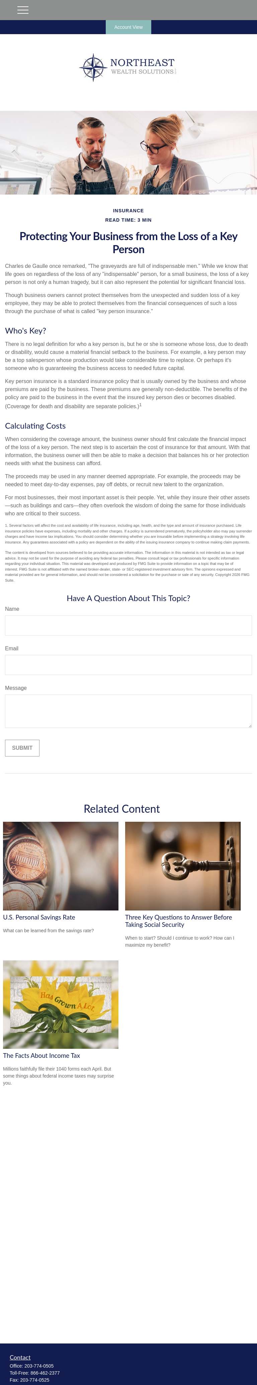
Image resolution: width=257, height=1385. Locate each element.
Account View (128, 27)
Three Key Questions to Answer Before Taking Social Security (178, 921)
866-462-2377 (45, 1373)
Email (11, 648)
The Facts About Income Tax (41, 1055)
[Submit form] (22, 748)
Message (16, 688)
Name (12, 609)
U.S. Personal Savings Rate (39, 917)
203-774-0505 (39, 1366)
